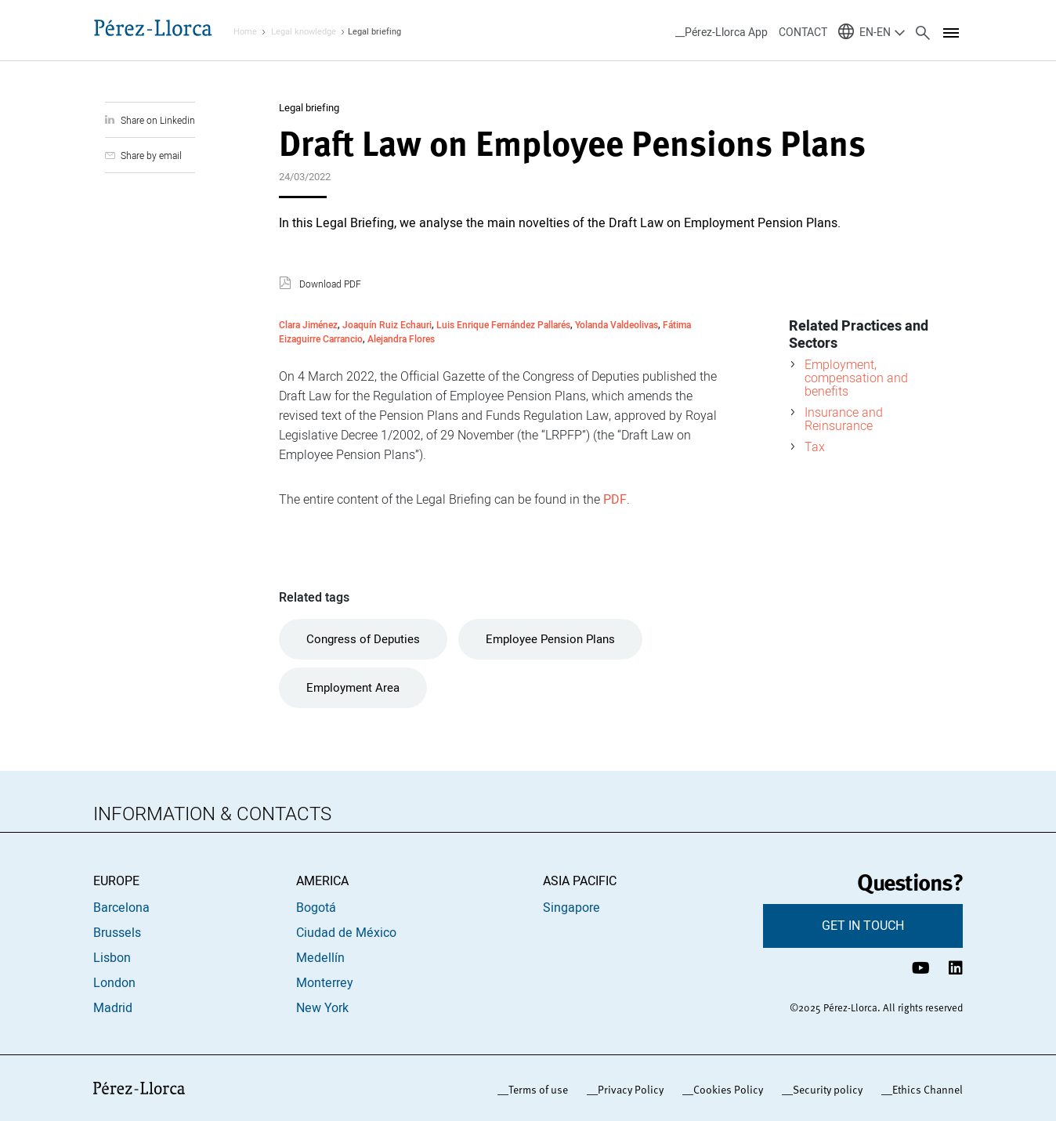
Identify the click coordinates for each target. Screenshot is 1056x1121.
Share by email (151, 155)
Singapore (571, 908)
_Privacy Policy (628, 1089)
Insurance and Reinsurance (844, 418)
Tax (815, 446)
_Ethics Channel (925, 1089)
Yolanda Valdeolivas (616, 324)
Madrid (112, 1008)
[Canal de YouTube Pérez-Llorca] (921, 968)
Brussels (117, 933)
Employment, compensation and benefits (856, 378)
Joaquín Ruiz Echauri (387, 324)
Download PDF (330, 284)
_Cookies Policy (725, 1089)
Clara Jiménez (308, 324)
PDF (615, 499)
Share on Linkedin (158, 120)
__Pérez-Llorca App (721, 32)
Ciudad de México (346, 933)
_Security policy (825, 1089)
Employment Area (353, 687)
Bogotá (316, 908)
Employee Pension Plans (550, 639)
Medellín (320, 958)
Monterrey (324, 983)
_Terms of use (535, 1089)
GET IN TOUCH (863, 926)
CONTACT (803, 32)
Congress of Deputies (363, 639)
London (114, 983)
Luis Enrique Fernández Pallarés (503, 324)
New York (322, 1008)
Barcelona (121, 908)
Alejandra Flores (401, 338)
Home (245, 31)
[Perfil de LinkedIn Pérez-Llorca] (956, 968)
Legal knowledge (303, 31)
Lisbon (112, 958)
